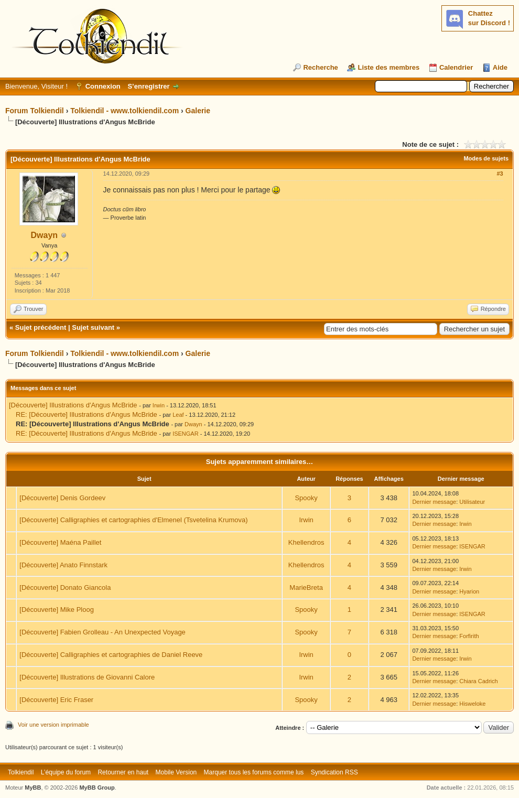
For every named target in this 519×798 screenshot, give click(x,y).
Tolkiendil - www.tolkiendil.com (124, 110)
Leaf (177, 415)
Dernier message (434, 502)
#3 (499, 173)
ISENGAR (185, 433)
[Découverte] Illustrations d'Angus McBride (73, 405)
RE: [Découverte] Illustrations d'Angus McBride (86, 414)
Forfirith (469, 636)
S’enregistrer (148, 86)
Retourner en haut (123, 772)
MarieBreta (306, 587)
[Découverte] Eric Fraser (56, 700)
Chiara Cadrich (478, 681)
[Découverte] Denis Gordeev (62, 498)
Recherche (320, 67)
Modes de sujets (486, 158)
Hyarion (469, 591)
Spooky (306, 498)
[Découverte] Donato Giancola (65, 587)
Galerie (198, 110)
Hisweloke (472, 703)
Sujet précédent (41, 327)
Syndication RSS (334, 772)
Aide (500, 67)
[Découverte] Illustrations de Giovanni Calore (87, 677)
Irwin (159, 405)
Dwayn (44, 235)
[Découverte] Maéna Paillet (60, 542)
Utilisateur (472, 502)
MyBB (33, 787)
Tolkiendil (21, 772)
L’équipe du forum (66, 772)
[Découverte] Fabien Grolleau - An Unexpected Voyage (102, 632)
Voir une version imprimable (53, 724)
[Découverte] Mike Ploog (56, 609)
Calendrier (456, 67)
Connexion (103, 86)
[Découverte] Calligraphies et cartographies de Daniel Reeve (110, 655)
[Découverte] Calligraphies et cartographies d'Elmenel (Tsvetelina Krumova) (133, 520)
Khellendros (306, 542)
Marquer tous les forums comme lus (254, 772)
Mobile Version (176, 772)
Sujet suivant (93, 327)
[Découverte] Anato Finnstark (63, 565)
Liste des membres (388, 67)
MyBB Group (96, 787)
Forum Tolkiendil (34, 110)
